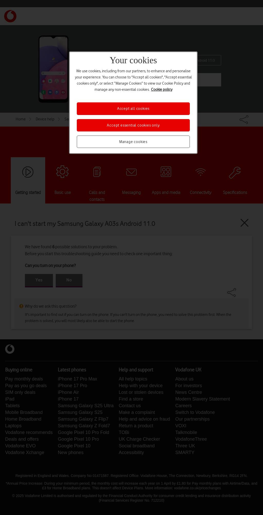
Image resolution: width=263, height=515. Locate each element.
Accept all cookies (133, 108)
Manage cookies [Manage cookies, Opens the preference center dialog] (133, 141)
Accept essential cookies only (133, 125)
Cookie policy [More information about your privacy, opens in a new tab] (161, 89)
